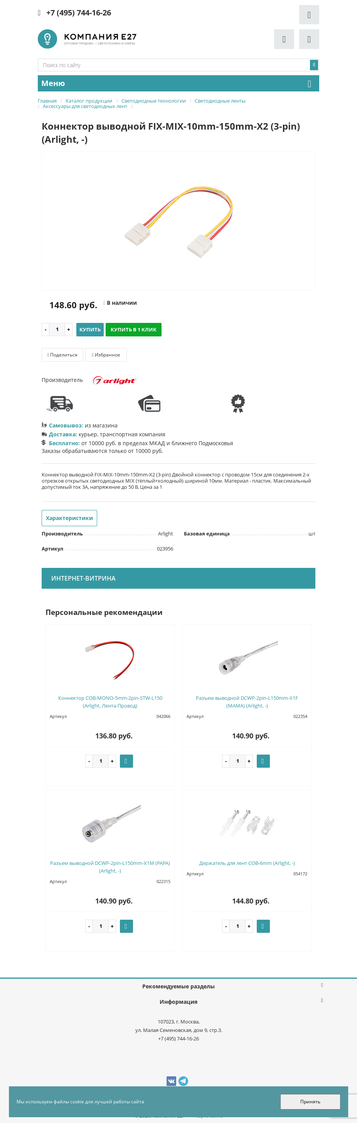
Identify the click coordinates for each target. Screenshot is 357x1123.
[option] (178, 221)
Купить (90, 329)
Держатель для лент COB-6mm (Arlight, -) (247, 863)
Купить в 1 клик (134, 329)
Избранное (106, 354)
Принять (310, 1101)
